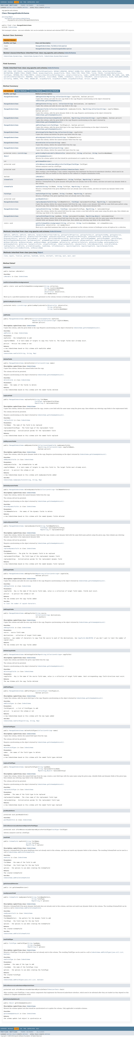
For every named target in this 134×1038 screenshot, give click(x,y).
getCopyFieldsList (87, 235)
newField (39, 186)
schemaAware (68, 77)
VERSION (94, 78)
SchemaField (62, 109)
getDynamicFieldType (110, 236)
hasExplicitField (34, 244)
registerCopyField (72, 246)
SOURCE (15, 78)
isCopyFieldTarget (49, 244)
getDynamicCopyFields (57, 236)
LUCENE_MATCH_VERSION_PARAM (100, 75)
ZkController (60, 153)
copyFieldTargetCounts (44, 71)
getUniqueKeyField (111, 242)
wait (64, 256)
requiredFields (39, 77)
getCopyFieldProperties (70, 235)
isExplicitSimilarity (74, 75)
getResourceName (40, 242)
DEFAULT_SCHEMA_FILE (76, 71)
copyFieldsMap (29, 71)
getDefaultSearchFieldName (38, 236)
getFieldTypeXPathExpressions (15, 240)
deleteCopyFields (42, 132)
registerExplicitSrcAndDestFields (16, 248)
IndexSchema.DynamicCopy (13, 56)
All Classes (40, 5)
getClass (27, 256)
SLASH (111, 77)
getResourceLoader (25, 242)
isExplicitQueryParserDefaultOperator (50, 75)
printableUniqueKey (33, 246)
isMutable (39, 176)
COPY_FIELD (8, 71)
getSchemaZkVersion (43, 161)
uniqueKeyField (45, 78)
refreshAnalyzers (58, 246)
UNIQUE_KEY (34, 78)
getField (22, 238)
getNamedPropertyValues (51, 240)
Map (48, 96)
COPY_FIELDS (17, 71)
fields (93, 73)
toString (58, 256)
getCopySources (115, 235)
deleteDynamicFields (43, 137)
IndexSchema (12, 27)
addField (7, 235)
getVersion (23, 244)
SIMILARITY (88, 77)
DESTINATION (8, 73)
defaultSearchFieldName (111, 71)
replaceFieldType (42, 216)
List (48, 125)
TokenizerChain (73, 169)
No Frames (30, 5)
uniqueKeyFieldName (59, 78)
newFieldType (40, 193)
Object (6, 156)
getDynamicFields (94, 236)
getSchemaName (53, 242)
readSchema (46, 246)
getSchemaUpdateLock (43, 156)
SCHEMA (60, 77)
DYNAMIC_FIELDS (31, 73)
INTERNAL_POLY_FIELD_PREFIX (23, 75)
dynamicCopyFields (45, 73)
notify (42, 256)
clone (6, 256)
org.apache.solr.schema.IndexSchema (17, 18)
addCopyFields (41, 96)
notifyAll (49, 256)
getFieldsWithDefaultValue (58, 238)
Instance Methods (36, 91)
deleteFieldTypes (42, 148)
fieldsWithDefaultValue (113, 73)
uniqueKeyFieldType (75, 78)
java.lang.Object (7, 17)
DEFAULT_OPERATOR (60, 71)
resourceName (51, 77)
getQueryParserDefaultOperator (106, 240)
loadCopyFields (9, 246)
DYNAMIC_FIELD (19, 73)
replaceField (40, 209)
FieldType (54, 125)
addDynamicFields (42, 109)
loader (86, 75)
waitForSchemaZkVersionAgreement (48, 223)
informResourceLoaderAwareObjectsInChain (51, 169)
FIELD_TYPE (76, 73)
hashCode (35, 256)
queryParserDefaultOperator (14, 77)
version (87, 78)
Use (21, 2)
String (52, 96)
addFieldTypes (41, 125)
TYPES (26, 78)
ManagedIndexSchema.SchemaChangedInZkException (54, 49)
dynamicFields (59, 73)
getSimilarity (65, 242)
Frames (23, 5)
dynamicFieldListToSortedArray (48, 235)
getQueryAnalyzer (86, 240)
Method (25, 7)
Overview (4, 2)
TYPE (21, 78)
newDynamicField (42, 179)
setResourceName (37, 248)
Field (14, 7)
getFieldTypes (116, 238)
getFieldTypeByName (88, 238)
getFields (43, 238)
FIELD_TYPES (85, 73)
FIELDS (100, 73)
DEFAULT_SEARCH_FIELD (93, 71)
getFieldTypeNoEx (103, 238)
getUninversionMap (96, 242)
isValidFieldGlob (110, 244)
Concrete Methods (52, 91)
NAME (127, 75)
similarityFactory (100, 77)
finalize (19, 256)
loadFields (20, 246)
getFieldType (75, 238)
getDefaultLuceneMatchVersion (15, 236)
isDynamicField (80, 244)
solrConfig (8, 78)
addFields (39, 118)
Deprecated (31, 2)
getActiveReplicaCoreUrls (45, 153)
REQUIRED (29, 77)
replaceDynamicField (43, 202)
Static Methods (21, 91)
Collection (60, 96)
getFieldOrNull (32, 238)
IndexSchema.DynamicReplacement (56, 56)
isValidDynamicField (95, 244)
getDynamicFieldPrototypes (77, 236)
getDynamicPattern (10, 238)
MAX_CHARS (115, 75)
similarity (79, 77)
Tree (24, 2)
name (122, 75)
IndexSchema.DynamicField (33, 56)
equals (11, 256)
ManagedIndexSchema (11, 96)
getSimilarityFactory (79, 242)
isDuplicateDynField (65, 244)
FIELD (68, 73)
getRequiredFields (10, 242)
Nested (9, 7)
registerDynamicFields (104, 246)
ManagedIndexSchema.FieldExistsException (51, 46)
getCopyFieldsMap (101, 235)
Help (37, 2)
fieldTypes (8, 75)
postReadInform (41, 199)
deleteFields (40, 142)
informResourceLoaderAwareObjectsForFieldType (53, 164)
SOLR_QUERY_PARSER (121, 77)
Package (10, 2)
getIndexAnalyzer (34, 240)
